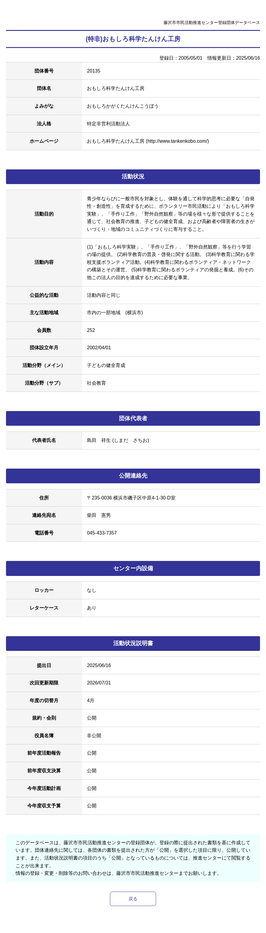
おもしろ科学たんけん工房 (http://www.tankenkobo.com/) (148, 141)
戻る (133, 899)
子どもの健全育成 (106, 365)
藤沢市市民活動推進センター (147, 873)
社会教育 (96, 383)
